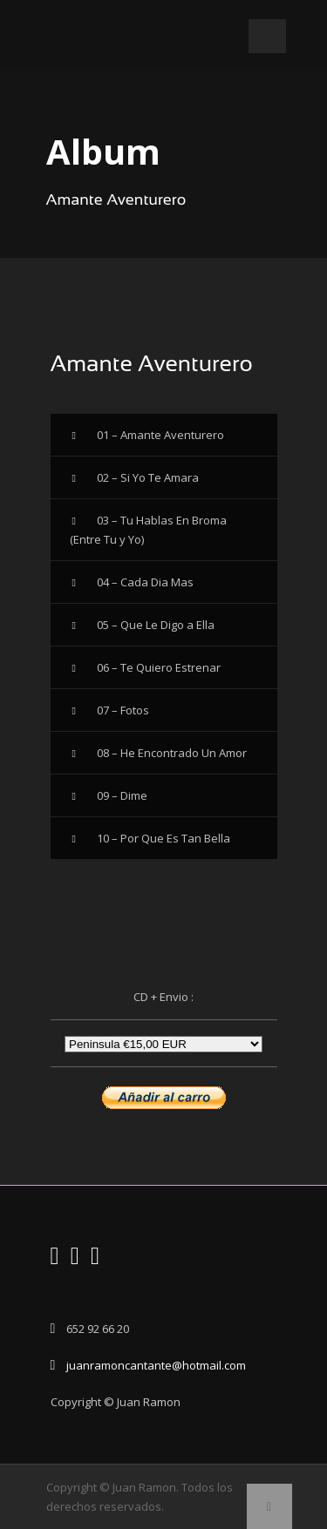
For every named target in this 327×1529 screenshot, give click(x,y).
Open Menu (267, 36)
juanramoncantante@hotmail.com (156, 1365)
